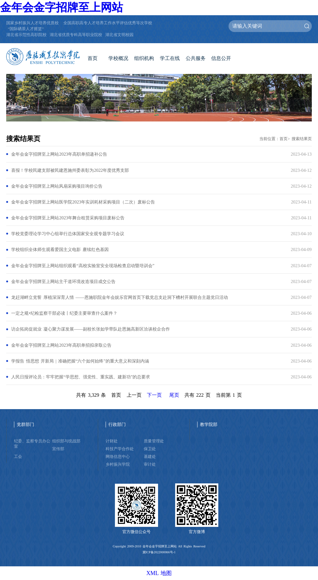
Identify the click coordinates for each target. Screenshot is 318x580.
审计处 (150, 464)
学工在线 (170, 58)
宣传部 (58, 449)
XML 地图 (159, 573)
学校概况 (118, 58)
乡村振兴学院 (118, 464)
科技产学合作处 (120, 449)
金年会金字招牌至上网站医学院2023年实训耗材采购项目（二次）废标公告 (83, 201)
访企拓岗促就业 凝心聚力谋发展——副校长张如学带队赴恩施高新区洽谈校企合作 (90, 329)
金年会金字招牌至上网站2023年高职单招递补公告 (59, 154)
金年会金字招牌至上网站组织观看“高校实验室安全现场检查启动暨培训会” (82, 265)
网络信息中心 (118, 456)
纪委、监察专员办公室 (32, 444)
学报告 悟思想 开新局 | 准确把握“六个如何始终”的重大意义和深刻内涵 (80, 361)
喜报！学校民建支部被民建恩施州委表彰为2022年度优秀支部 (70, 170)
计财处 (112, 441)
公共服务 (196, 58)
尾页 (174, 395)
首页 (93, 58)
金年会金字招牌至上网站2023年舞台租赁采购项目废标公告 (68, 217)
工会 (18, 456)
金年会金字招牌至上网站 (61, 7)
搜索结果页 (302, 139)
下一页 (154, 395)
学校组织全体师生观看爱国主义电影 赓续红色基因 (59, 249)
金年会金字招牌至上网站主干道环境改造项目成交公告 (63, 281)
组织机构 (144, 58)
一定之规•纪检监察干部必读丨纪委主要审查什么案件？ (64, 313)
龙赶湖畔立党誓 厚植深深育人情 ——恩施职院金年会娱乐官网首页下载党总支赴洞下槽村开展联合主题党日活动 (119, 297)
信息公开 (221, 58)
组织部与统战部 (66, 441)
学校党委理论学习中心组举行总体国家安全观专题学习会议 (67, 233)
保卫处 (150, 449)
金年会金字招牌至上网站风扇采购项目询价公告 (56, 186)
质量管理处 (154, 441)
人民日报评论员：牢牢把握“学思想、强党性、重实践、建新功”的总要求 (80, 376)
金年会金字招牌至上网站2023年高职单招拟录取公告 (61, 345)
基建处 (150, 456)
